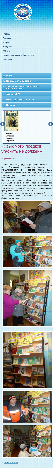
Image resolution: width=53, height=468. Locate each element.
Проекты (10, 105)
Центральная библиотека (18, 81)
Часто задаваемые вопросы (20, 99)
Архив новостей (11, 462)
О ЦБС (9, 75)
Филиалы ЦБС (13, 94)
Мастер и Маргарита (13, 137)
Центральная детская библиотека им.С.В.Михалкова (23, 87)
